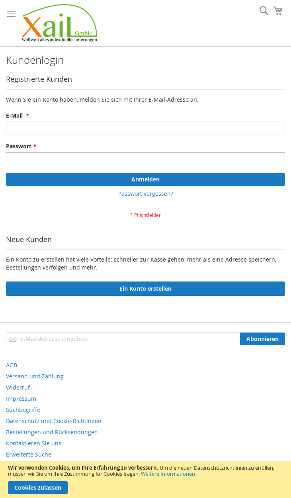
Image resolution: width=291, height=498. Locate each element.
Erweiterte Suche (28, 454)
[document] (145, 479)
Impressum (21, 398)
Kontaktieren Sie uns (33, 443)
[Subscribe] (262, 339)
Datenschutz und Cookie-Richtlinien (54, 421)
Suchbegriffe (23, 409)
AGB (11, 365)
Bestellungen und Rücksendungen (52, 432)
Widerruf (18, 387)
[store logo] (59, 23)
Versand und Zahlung (35, 376)
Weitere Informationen (168, 473)
